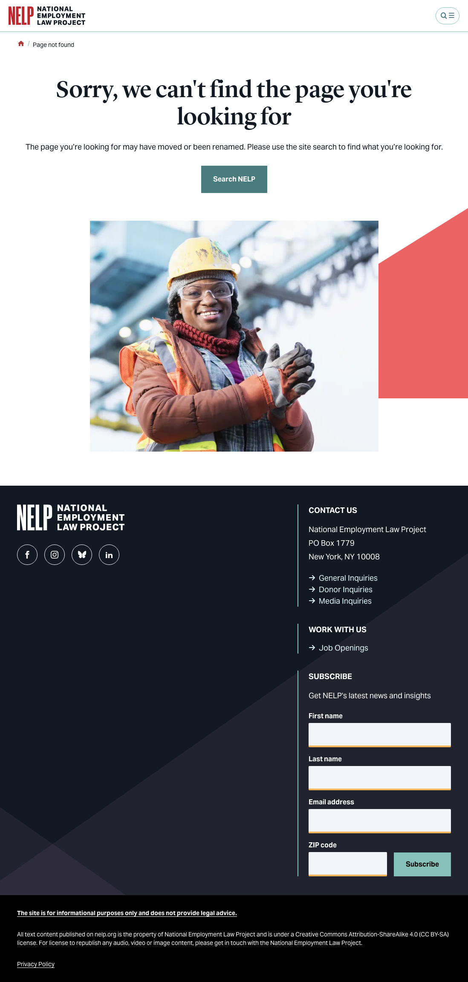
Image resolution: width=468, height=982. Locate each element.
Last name (325, 758)
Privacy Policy (36, 964)
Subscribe (422, 864)
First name (326, 715)
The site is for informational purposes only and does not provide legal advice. (127, 913)
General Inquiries (348, 578)
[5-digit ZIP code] (348, 864)
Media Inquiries (345, 601)
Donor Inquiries (346, 589)
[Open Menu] (447, 15)
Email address (331, 802)
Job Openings (343, 648)
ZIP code (323, 845)
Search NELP (234, 179)
